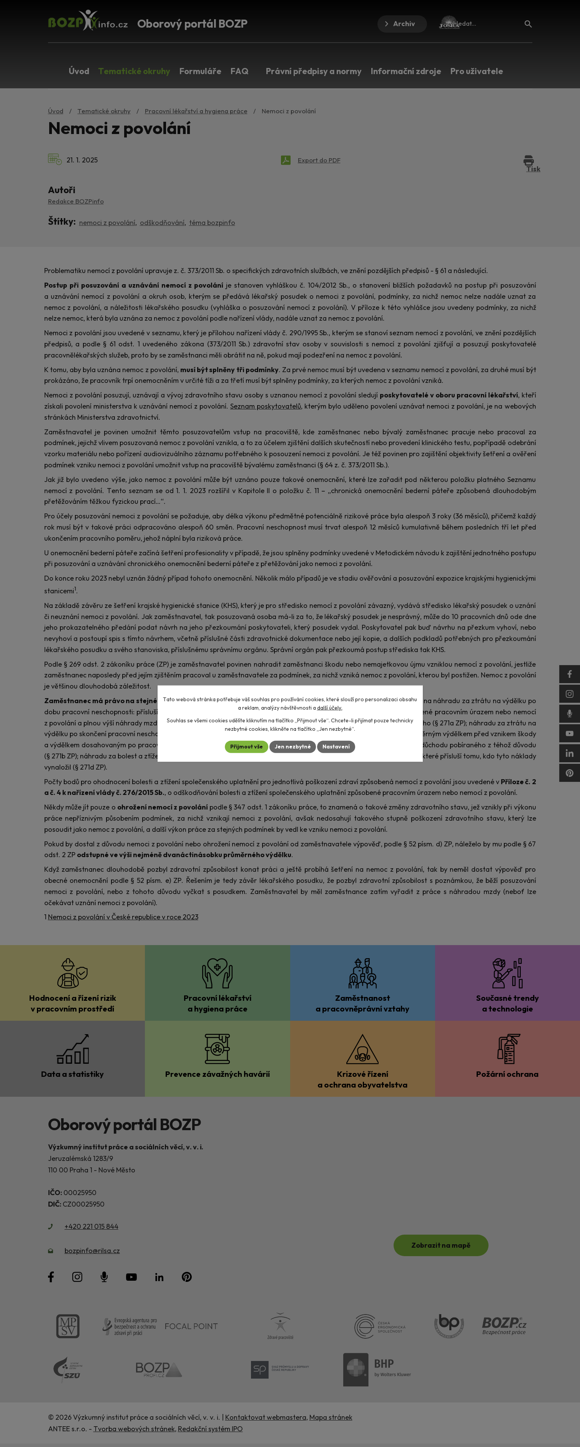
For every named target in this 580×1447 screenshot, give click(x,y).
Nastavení (336, 746)
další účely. (329, 707)
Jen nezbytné (293, 746)
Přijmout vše (246, 746)
